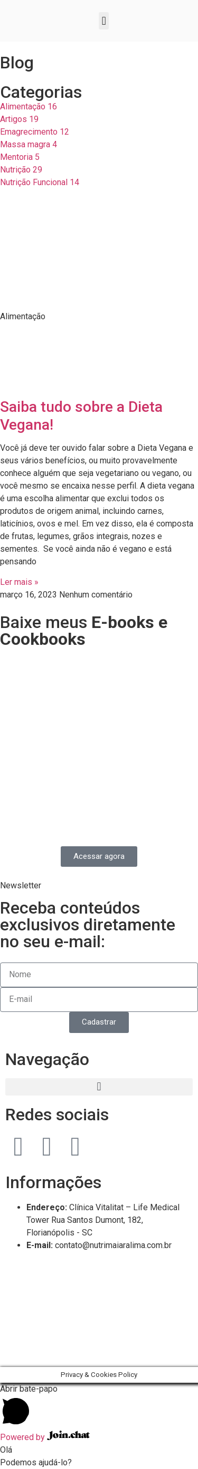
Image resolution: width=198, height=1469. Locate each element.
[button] (104, 20)
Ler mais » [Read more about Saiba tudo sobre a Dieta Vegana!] (19, 582)
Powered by (45, 1437)
